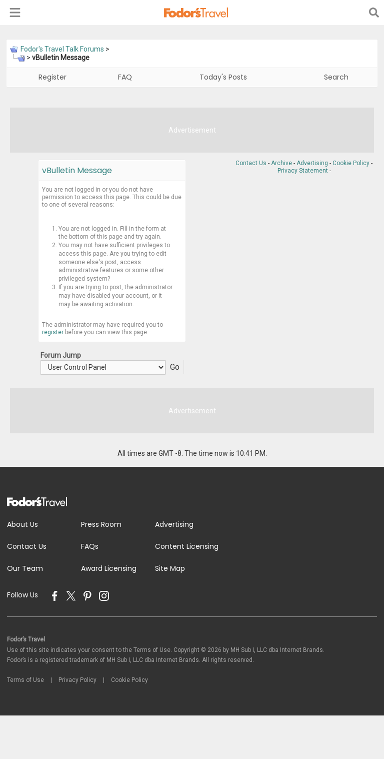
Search (336, 77)
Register (52, 77)
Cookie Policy (351, 163)
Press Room (101, 524)
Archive (281, 163)
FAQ (125, 77)
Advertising (312, 163)
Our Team (25, 568)
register (53, 332)
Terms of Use (25, 679)
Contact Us (251, 163)
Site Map (170, 568)
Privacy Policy (77, 679)
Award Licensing (108, 568)
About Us (22, 524)
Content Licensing (186, 546)
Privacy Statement (303, 170)
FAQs (89, 546)
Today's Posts (223, 77)
